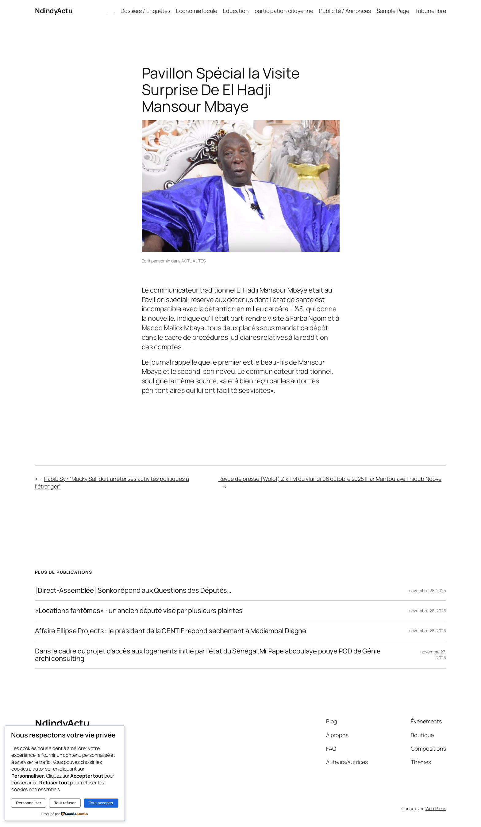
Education (236, 10)
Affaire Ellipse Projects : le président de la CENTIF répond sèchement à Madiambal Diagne (170, 631)
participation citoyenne (284, 10)
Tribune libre (430, 10)
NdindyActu (53, 10)
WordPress (435, 808)
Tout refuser (65, 803)
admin (164, 261)
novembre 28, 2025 (427, 590)
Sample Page (393, 10)
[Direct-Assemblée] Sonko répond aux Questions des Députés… (133, 590)
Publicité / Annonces (345, 10)
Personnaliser (28, 803)
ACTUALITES (193, 261)
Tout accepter (101, 803)
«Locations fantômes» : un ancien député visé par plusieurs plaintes (139, 611)
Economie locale (196, 10)
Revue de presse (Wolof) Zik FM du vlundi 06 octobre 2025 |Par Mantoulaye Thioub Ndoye (330, 478)
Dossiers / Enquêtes (145, 10)
